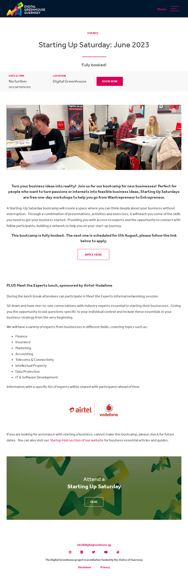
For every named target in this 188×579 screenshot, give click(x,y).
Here (94, 502)
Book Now (109, 81)
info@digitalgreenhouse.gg (94, 545)
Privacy (105, 567)
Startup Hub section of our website (77, 440)
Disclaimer (84, 567)
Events (93, 33)
